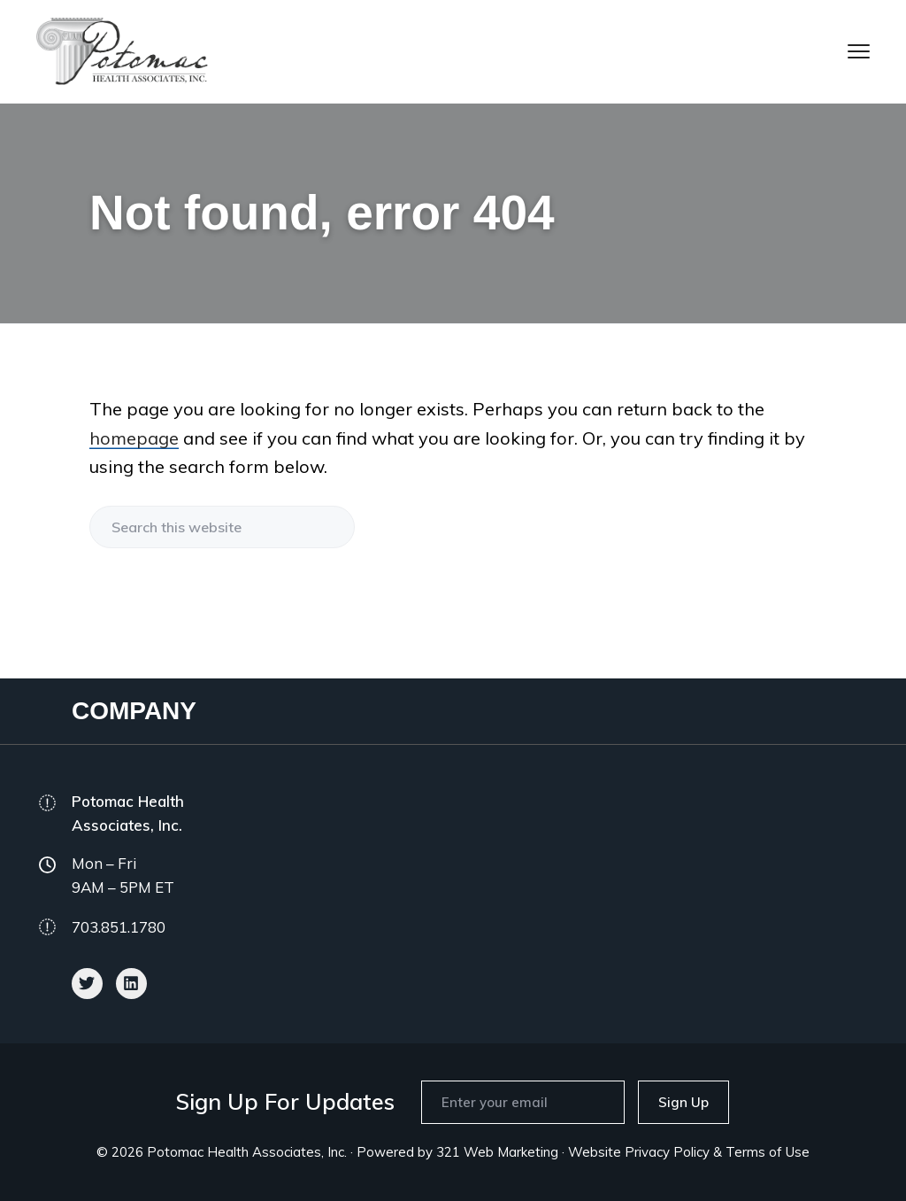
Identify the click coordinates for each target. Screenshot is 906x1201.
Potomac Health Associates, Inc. (247, 1151)
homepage (134, 438)
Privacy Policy (667, 1151)
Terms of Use (768, 1151)
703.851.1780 (118, 927)
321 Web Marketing (497, 1151)
